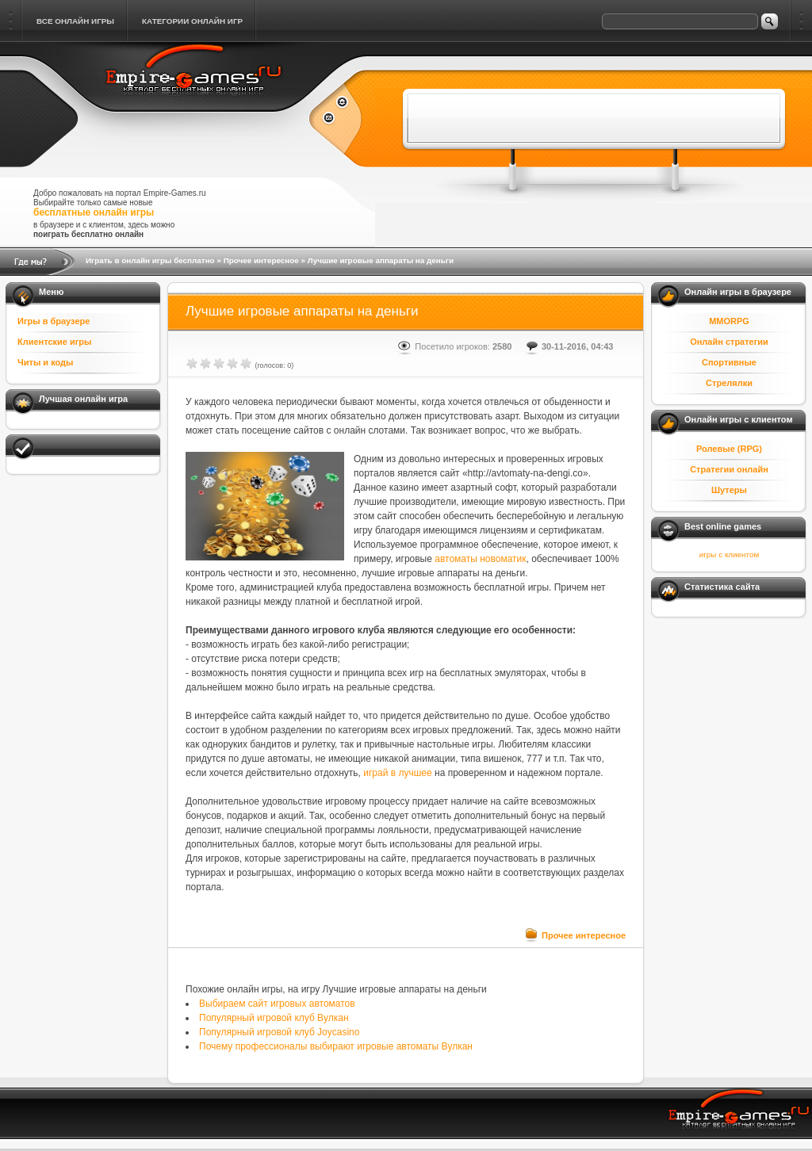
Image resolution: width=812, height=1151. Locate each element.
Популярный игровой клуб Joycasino (279, 1032)
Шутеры (729, 490)
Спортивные (729, 362)
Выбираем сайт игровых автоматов (277, 1003)
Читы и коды (45, 362)
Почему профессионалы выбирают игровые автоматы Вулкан (336, 1046)
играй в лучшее (397, 772)
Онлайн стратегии (729, 341)
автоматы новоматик (480, 558)
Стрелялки (729, 383)
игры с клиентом (729, 554)
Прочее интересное (261, 260)
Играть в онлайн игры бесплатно (150, 260)
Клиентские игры (54, 341)
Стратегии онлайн (729, 469)
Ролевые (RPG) (729, 448)
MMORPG (729, 321)
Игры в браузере (53, 321)
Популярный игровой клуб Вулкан (274, 1017)
